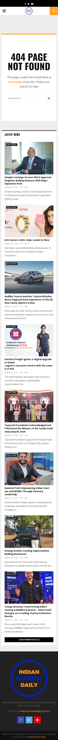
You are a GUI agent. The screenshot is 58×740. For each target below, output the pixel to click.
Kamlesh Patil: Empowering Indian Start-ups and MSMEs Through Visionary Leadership (27, 491)
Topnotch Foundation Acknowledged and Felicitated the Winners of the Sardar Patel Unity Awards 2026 (29, 428)
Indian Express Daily (36, 737)
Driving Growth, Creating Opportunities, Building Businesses (27, 552)
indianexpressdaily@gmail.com (35, 711)
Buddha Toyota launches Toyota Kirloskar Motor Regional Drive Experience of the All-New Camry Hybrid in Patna (29, 299)
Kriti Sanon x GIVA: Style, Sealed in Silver (27, 240)
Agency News (12, 144)
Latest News (12, 135)
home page (15, 82)
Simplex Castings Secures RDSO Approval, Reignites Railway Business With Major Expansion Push (28, 180)
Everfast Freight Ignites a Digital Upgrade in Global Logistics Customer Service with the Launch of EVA (29, 364)
